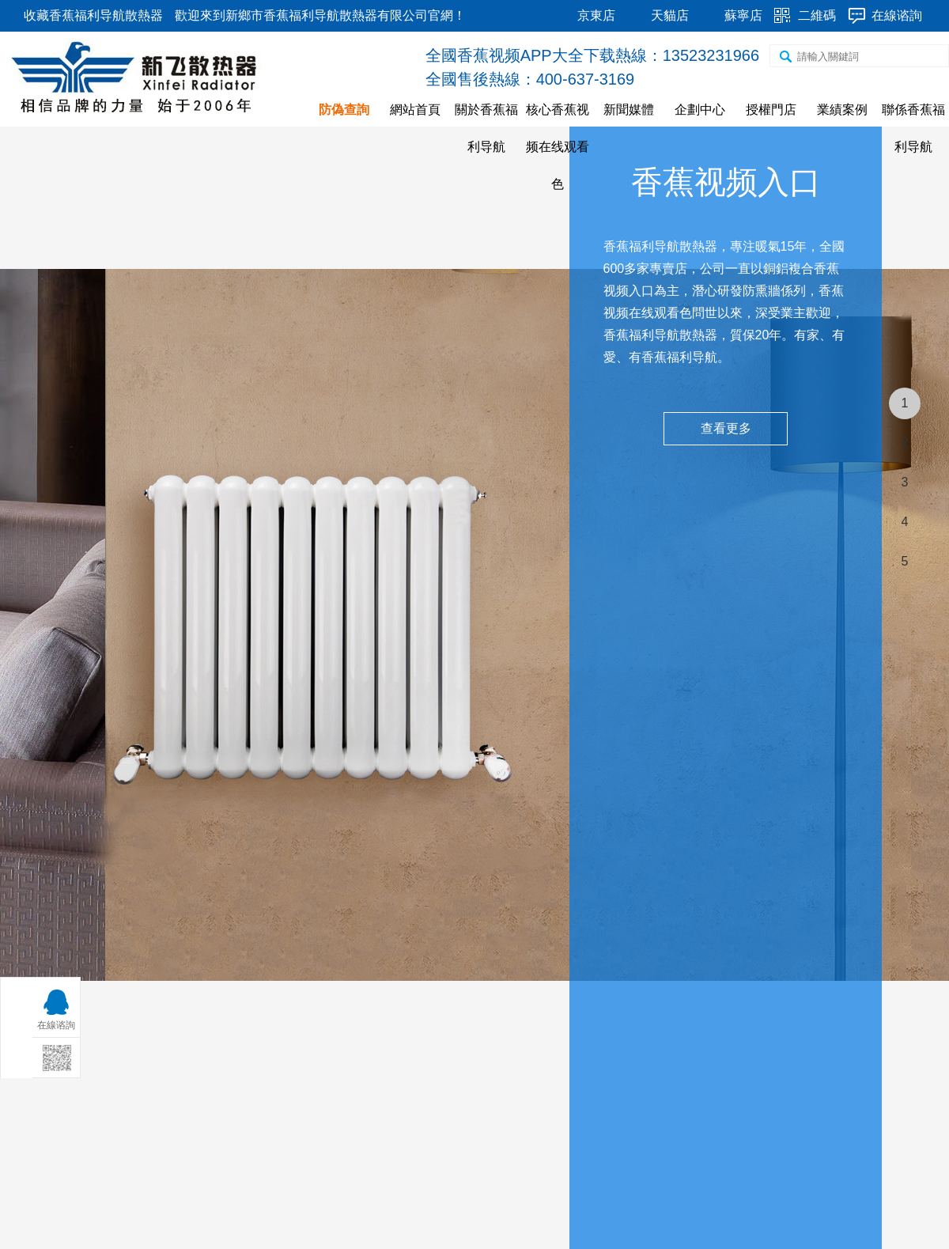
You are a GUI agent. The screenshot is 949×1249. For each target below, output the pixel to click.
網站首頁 (415, 109)
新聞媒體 (628, 109)
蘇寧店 (743, 15)
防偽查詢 (344, 109)
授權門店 (771, 109)
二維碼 (817, 15)
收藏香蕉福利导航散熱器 (93, 15)
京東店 (596, 15)
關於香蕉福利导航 (486, 128)
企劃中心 (700, 109)
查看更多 (726, 428)
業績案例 (842, 109)
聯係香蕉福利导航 (913, 128)
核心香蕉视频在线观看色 (557, 147)
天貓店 (670, 15)
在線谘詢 (896, 15)
